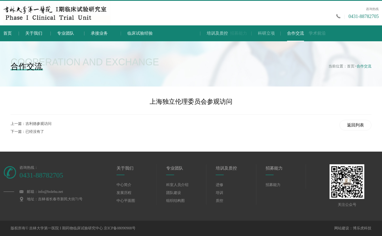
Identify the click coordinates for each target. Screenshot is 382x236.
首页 (9, 33)
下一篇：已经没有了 (27, 132)
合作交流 (295, 36)
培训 (224, 193)
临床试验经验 (167, 33)
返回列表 (355, 125)
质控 (224, 201)
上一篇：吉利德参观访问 (31, 124)
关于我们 (38, 33)
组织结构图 (180, 201)
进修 (224, 185)
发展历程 (128, 193)
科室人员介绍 (182, 185)
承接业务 (115, 33)
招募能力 (279, 168)
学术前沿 (343, 33)
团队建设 (178, 193)
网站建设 (341, 228)
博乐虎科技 (362, 228)
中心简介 (128, 185)
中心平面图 (130, 201)
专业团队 (75, 33)
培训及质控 (254, 33)
